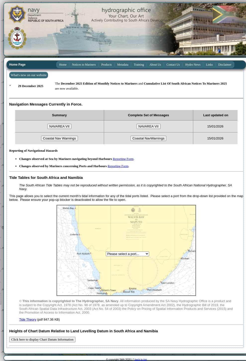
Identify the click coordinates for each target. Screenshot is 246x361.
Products (106, 64)
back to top (141, 359)
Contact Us (173, 64)
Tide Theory (27, 319)
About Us (155, 64)
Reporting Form (123, 159)
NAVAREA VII (59, 126)
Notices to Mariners (84, 64)
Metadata (122, 64)
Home (62, 64)
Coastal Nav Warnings (59, 138)
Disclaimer (225, 64)
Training (139, 64)
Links (209, 64)
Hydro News (192, 64)
